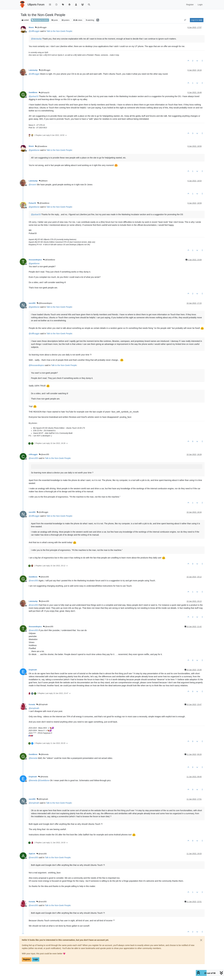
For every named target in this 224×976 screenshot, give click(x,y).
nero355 (32, 303)
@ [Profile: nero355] (33, 458)
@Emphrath (42, 705)
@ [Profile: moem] (32, 184)
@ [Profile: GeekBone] (43, 780)
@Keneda (44, 754)
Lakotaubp (33, 70)
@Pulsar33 (44, 93)
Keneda (32, 705)
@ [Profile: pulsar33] (33, 96)
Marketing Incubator (40, 20)
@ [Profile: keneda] (33, 758)
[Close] (201, 940)
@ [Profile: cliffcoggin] (34, 31)
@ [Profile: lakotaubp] (36, 39)
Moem (31, 27)
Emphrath (33, 670)
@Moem (43, 181)
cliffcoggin (33, 454)
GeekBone (33, 92)
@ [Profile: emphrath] (34, 708)
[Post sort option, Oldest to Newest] (185, 20)
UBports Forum (36, 4)
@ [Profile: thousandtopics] (36, 365)
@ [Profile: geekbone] (34, 150)
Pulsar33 (32, 203)
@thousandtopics (44, 303)
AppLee (32, 854)
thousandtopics (35, 260)
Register (26, 959)
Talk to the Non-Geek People (59, 31)
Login (35, 959)
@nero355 (44, 454)
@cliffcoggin (41, 27)
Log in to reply (196, 20)
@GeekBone (41, 146)
